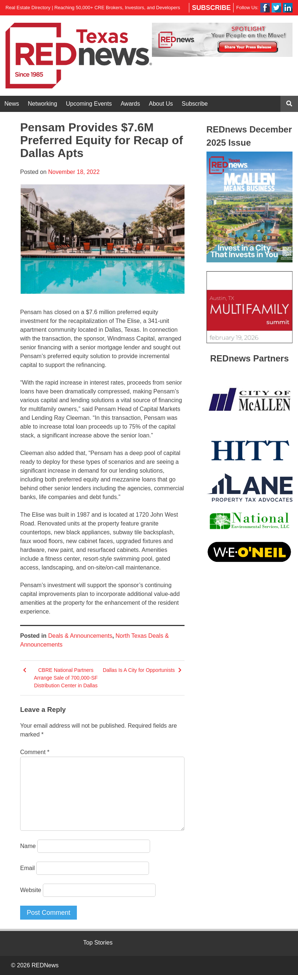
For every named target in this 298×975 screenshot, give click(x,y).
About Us (161, 104)
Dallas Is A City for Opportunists (139, 670)
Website (30, 890)
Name (28, 846)
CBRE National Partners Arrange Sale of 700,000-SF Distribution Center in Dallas (66, 677)
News (11, 104)
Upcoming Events (89, 104)
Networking (42, 104)
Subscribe (211, 7)
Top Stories (97, 942)
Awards (130, 104)
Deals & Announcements (80, 636)
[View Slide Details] (222, 40)
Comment (34, 752)
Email (27, 868)
